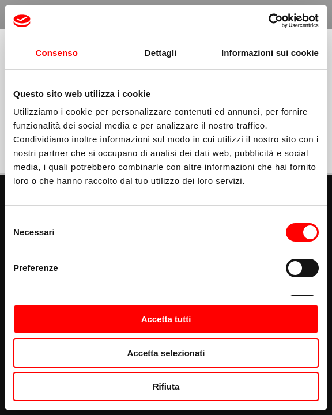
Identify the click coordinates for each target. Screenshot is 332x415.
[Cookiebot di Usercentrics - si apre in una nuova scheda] (268, 20)
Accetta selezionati (166, 353)
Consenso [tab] (57, 53)
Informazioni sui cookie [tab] (270, 53)
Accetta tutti (166, 319)
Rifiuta (166, 386)
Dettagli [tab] (161, 53)
